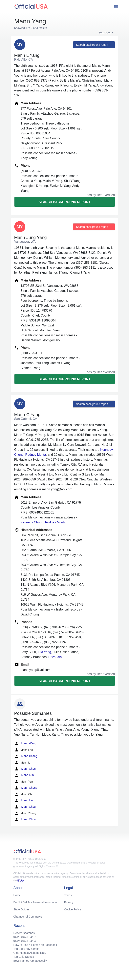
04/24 (32, 940)
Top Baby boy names (26, 948)
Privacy (68, 902)
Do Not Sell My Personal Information (35, 902)
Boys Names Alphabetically (30, 960)
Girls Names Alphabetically (30, 952)
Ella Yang (44, 652)
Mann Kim (24, 775)
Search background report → (94, 44)
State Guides (21, 909)
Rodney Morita (35, 454)
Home (17, 895)
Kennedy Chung (32, 522)
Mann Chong (25, 819)
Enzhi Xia (55, 657)
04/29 (16, 937)
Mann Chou (25, 807)
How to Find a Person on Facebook (35, 944)
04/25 (24, 940)
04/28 (24, 937)
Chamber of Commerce (27, 916)
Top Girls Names (23, 956)
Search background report (64, 202)
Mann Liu (23, 800)
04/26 (16, 940)
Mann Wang (25, 743)
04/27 (32, 937)
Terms (68, 895)
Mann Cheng (25, 788)
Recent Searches (24, 933)
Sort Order (105, 32)
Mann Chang (25, 756)
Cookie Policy (72, 909)
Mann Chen (25, 768)
